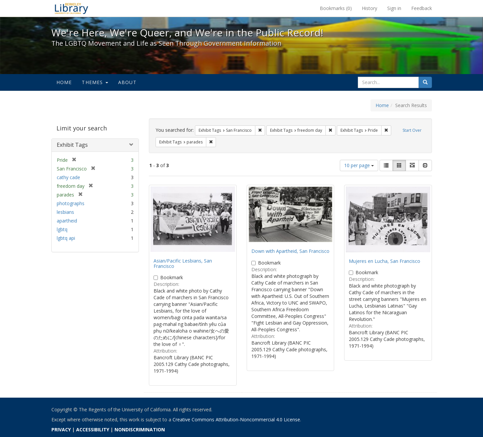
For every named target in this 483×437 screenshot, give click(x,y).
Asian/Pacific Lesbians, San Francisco (183, 263)
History (369, 8)
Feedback (421, 8)
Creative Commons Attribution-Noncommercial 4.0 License (236, 419)
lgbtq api (66, 238)
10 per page (359, 165)
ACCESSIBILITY (92, 429)
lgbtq (62, 229)
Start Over (412, 130)
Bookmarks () (336, 8)
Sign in (394, 8)
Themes (95, 82)
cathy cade (68, 177)
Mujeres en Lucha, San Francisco (384, 261)
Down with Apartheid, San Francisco (290, 251)
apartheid (67, 220)
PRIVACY (61, 429)
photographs (70, 203)
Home (64, 82)
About (127, 82)
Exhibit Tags (72, 144)
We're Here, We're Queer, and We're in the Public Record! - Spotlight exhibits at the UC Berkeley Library (71, 8)
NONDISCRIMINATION (139, 429)
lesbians (65, 212)
